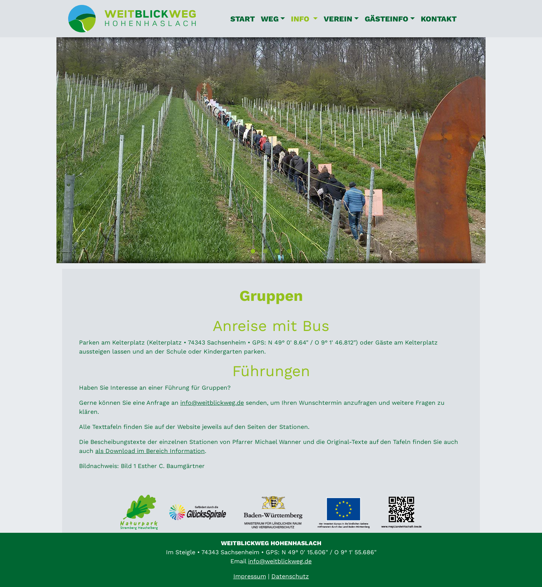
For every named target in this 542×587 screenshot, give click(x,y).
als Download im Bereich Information (150, 450)
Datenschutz (290, 576)
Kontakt (439, 18)
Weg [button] (270, 18)
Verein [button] (338, 18)
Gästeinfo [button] (386, 18)
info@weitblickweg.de (212, 402)
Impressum (249, 576)
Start (242, 18)
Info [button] (306, 18)
